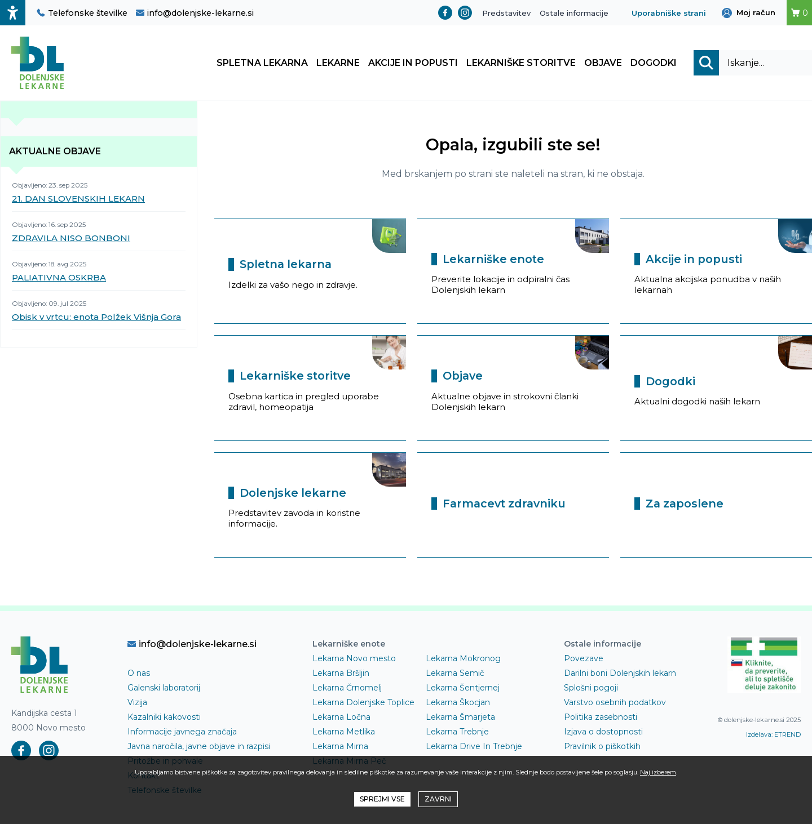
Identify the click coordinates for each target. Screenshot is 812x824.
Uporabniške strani (669, 12)
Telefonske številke (82, 13)
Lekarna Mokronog (463, 659)
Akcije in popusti (413, 63)
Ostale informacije (574, 12)
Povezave (583, 659)
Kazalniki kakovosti (164, 718)
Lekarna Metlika (343, 733)
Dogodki (653, 63)
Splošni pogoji (591, 689)
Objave (603, 63)
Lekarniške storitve (521, 63)
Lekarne (338, 63)
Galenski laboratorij (163, 689)
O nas (138, 674)
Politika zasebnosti (600, 718)
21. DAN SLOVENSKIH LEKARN (78, 199)
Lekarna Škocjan (458, 703)
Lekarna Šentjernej (463, 689)
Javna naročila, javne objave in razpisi (198, 747)
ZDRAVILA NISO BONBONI (71, 239)
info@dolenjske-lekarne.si (195, 13)
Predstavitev (506, 12)
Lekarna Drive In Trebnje (474, 747)
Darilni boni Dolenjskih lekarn (620, 674)
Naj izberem (658, 772)
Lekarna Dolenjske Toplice (363, 703)
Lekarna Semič (455, 674)
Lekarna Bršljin (340, 674)
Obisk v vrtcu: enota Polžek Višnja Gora (96, 318)
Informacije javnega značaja (182, 733)
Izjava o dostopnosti (603, 733)
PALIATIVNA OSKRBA (59, 278)
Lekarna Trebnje (457, 733)
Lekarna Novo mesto (354, 659)
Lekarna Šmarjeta (460, 718)
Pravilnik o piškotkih (602, 747)
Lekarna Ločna (341, 718)
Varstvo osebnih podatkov (615, 703)
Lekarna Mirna (340, 747)
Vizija (137, 703)
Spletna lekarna (262, 63)
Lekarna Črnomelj (347, 689)
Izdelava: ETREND (773, 736)
